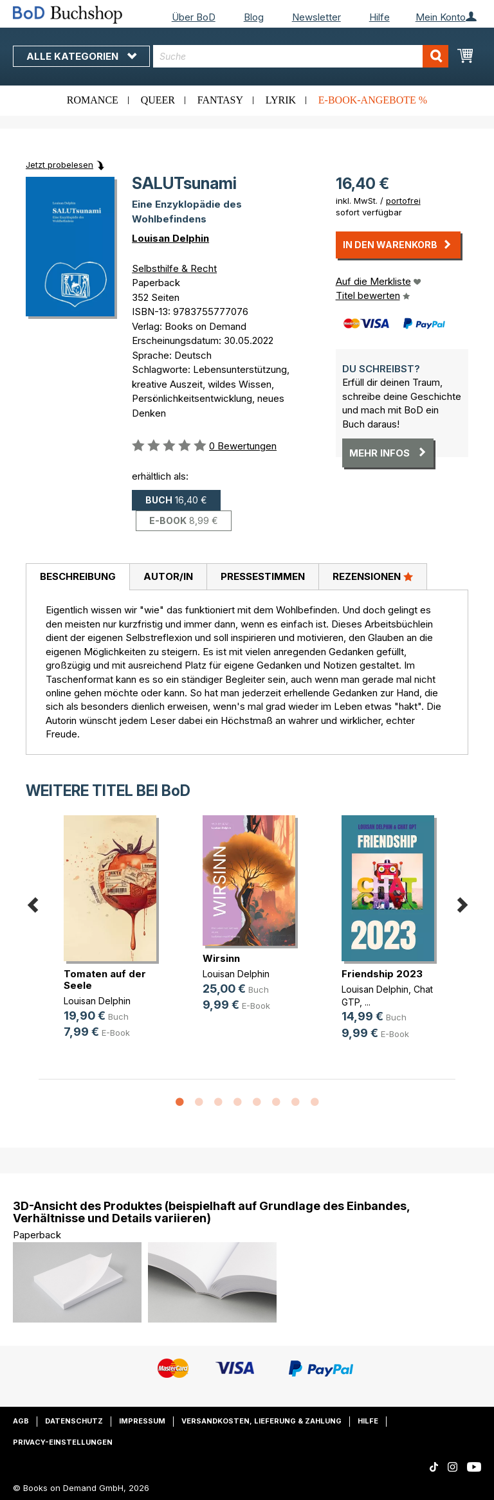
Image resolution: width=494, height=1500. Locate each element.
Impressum (142, 1420)
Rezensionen (373, 576)
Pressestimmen (263, 576)
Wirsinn (221, 958)
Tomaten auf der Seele (105, 979)
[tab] (77, 577)
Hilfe (379, 17)
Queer (158, 100)
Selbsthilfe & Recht (174, 268)
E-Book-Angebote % (372, 100)
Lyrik (281, 100)
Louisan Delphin (170, 238)
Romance (92, 100)
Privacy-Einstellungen (63, 1442)
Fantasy (220, 100)
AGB (21, 1420)
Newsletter (316, 17)
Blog (254, 17)
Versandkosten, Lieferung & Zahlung (261, 1420)
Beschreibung (78, 576)
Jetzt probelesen (59, 164)
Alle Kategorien (81, 56)
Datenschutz (74, 1420)
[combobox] (300, 56)
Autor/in (168, 576)
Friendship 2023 (382, 974)
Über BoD (193, 17)
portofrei (403, 200)
